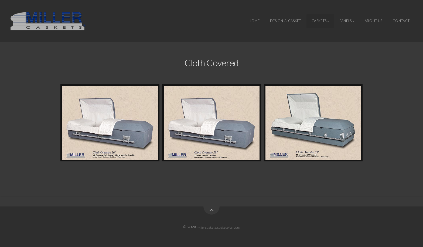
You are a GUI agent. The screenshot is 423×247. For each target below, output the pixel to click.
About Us (373, 21)
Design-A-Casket (285, 21)
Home (254, 21)
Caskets (319, 21)
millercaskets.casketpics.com (218, 227)
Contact (401, 21)
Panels (345, 21)
